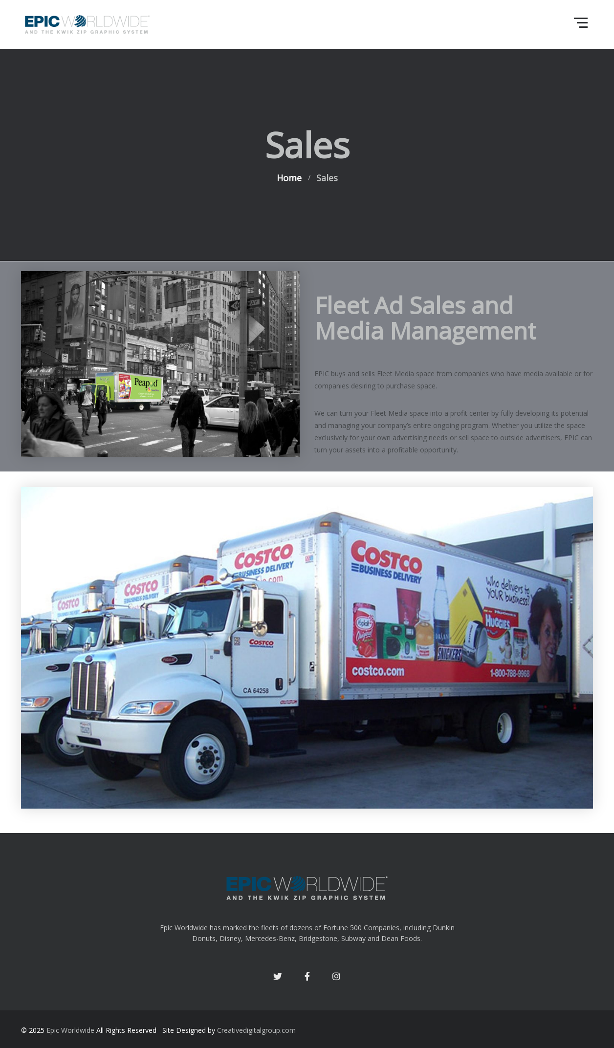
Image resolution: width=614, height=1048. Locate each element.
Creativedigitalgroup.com (256, 1030)
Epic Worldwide (70, 1030)
